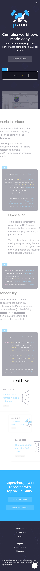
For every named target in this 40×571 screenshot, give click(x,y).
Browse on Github (20, 59)
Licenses (20, 551)
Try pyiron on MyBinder (20, 507)
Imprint (20, 544)
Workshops (20, 529)
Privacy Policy (20, 547)
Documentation (20, 533)
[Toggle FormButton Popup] (35, 566)
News (20, 536)
